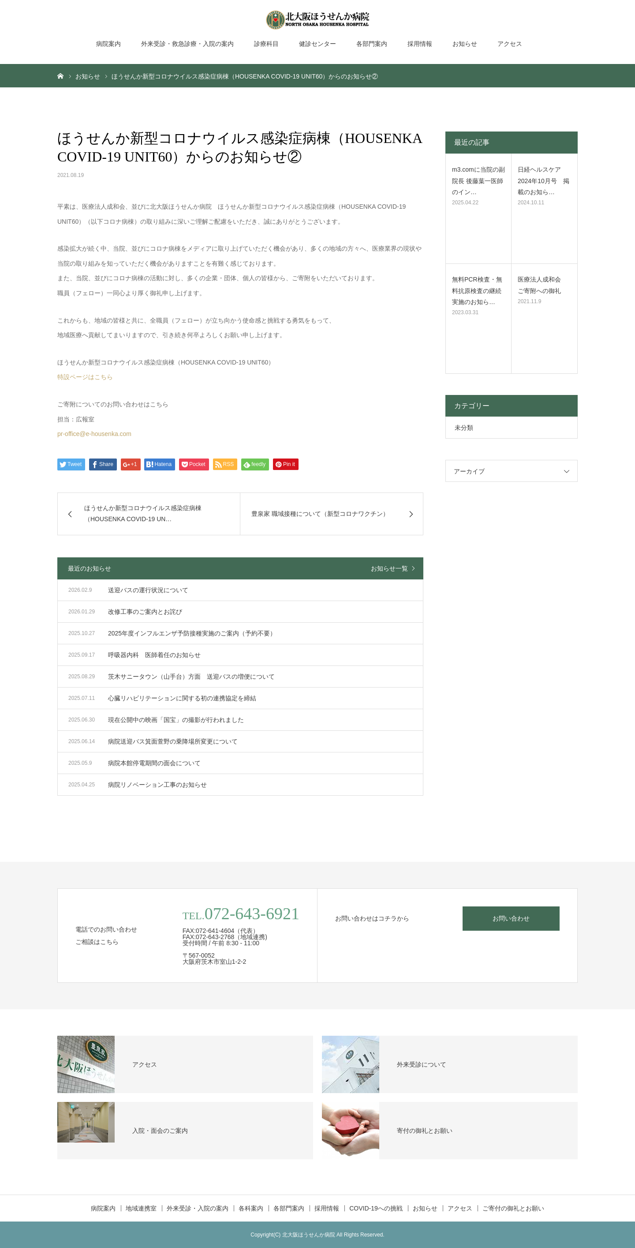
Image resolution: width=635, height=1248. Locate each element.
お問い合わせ (511, 918)
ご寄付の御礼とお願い (513, 1208)
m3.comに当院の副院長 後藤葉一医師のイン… (478, 180)
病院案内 (108, 43)
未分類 (464, 427)
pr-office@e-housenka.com (94, 433)
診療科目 (266, 43)
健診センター (317, 43)
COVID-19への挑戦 (376, 1208)
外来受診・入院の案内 (197, 1208)
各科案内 (251, 1208)
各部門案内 (371, 43)
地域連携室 (141, 1208)
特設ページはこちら (85, 376)
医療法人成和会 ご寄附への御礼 (542, 285)
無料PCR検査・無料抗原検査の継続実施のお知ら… (477, 290)
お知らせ (464, 43)
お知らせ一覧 (389, 568)
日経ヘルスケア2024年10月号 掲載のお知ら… (543, 180)
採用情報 (419, 43)
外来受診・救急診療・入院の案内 (187, 43)
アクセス (509, 43)
